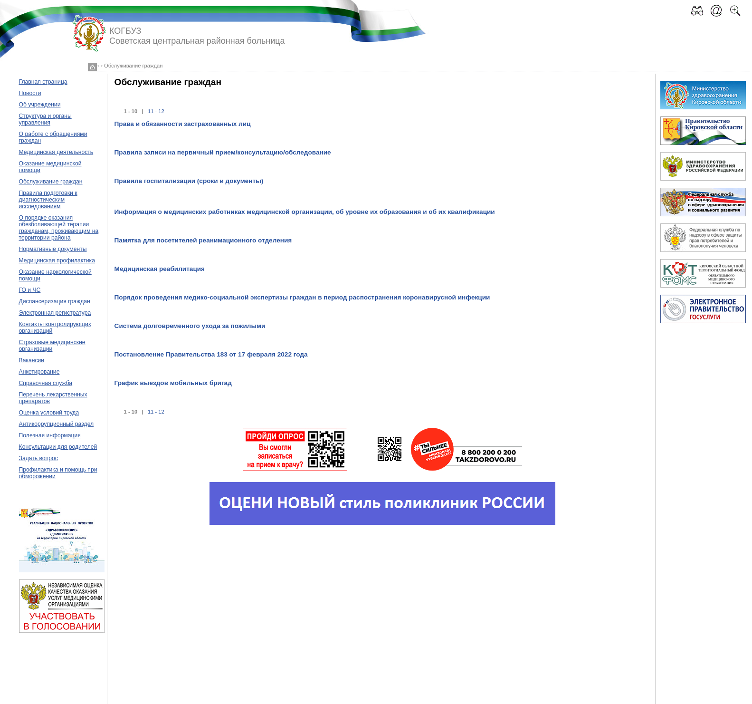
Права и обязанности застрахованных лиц (182, 123)
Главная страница (43, 81)
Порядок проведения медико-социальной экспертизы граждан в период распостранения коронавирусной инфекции (302, 297)
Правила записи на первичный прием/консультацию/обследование (222, 152)
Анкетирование (39, 371)
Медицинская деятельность (56, 152)
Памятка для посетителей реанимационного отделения (203, 240)
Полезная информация (50, 435)
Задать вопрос (38, 458)
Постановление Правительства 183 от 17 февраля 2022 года (211, 354)
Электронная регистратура (55, 312)
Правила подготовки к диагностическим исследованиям (48, 200)
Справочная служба (46, 383)
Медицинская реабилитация (159, 268)
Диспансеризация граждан (54, 301)
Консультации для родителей (58, 447)
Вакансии (32, 360)
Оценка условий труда (49, 412)
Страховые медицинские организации (52, 345)
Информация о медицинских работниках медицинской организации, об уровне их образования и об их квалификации (304, 211)
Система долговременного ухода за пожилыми (190, 325)
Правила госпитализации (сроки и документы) (189, 180)
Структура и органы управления (45, 119)
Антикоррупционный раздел (56, 424)
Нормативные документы (53, 249)
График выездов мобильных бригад (173, 382)
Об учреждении (40, 104)
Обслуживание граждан (51, 181)
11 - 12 (156, 111)
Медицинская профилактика (57, 260)
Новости (30, 93)
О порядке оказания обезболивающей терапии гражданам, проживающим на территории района (59, 227)
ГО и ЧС (30, 290)
